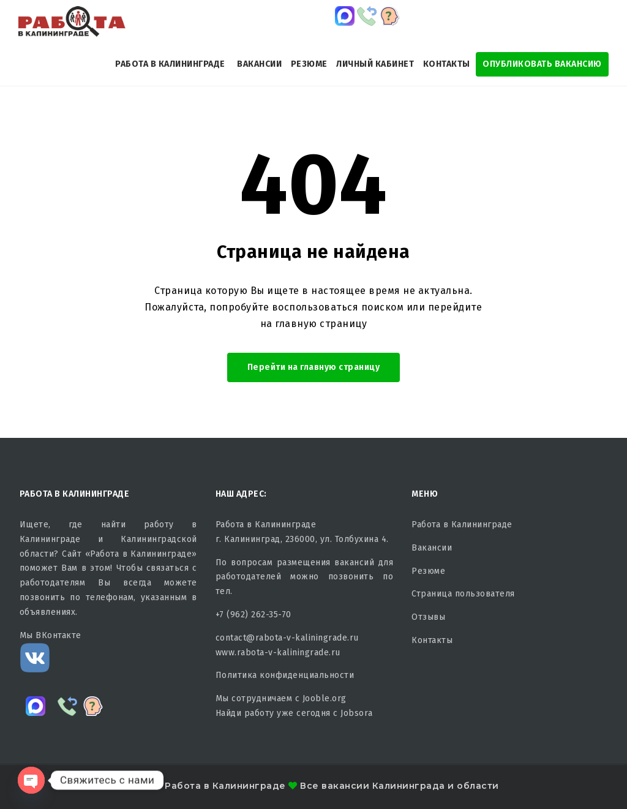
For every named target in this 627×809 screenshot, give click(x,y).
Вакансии (259, 64)
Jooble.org (324, 698)
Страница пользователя (463, 594)
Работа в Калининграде (170, 64)
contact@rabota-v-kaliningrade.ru (287, 638)
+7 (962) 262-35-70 (253, 614)
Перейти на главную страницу (313, 367)
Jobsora (356, 713)
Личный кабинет (375, 64)
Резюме (309, 64)
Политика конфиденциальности (285, 675)
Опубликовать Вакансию (542, 64)
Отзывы (428, 617)
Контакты (446, 64)
